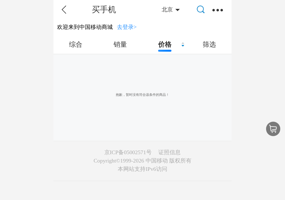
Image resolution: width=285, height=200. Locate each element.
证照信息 (169, 152)
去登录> (127, 27)
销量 (120, 44)
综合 (75, 44)
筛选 (209, 44)
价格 (164, 44)
